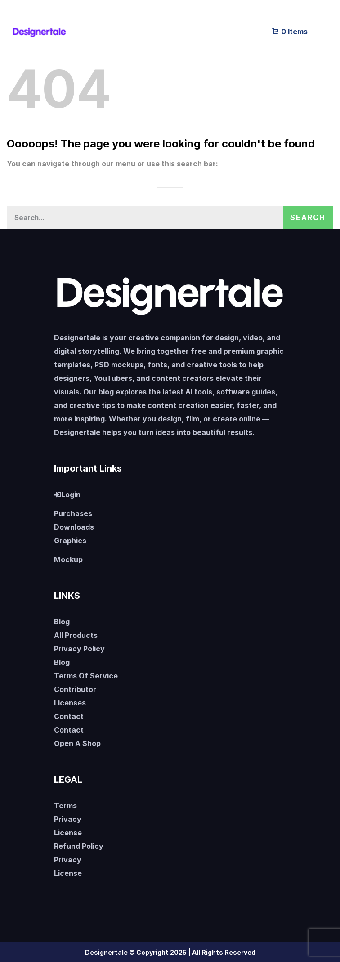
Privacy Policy (79, 648)
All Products (76, 635)
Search (308, 217)
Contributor (75, 689)
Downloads (74, 526)
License (68, 832)
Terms (65, 805)
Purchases (73, 513)
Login (67, 494)
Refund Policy (78, 846)
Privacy (67, 819)
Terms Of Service (86, 675)
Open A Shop (77, 743)
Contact (69, 716)
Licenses (70, 702)
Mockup (68, 559)
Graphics (70, 540)
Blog (62, 621)
